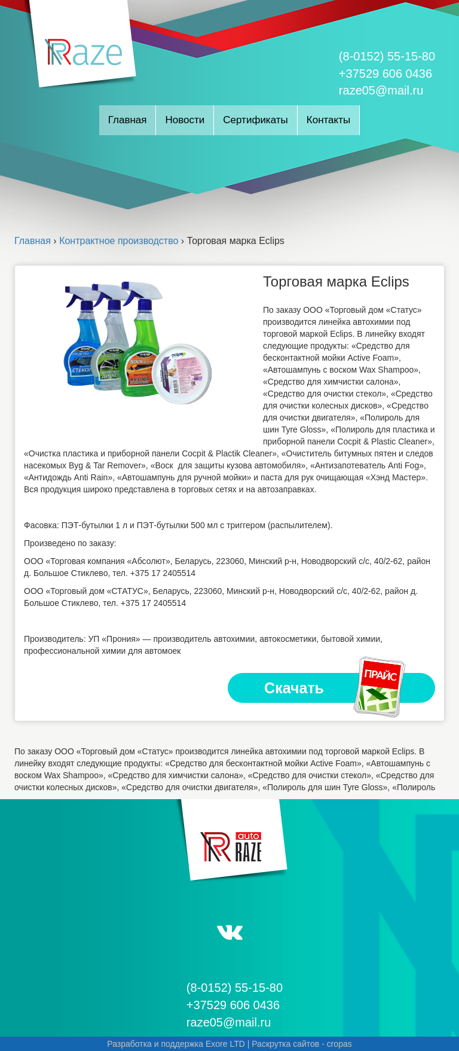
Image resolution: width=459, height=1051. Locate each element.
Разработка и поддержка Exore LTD (176, 1044)
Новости (184, 120)
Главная (127, 120)
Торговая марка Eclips (336, 281)
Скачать (336, 688)
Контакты (328, 120)
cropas (339, 1044)
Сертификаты (255, 120)
